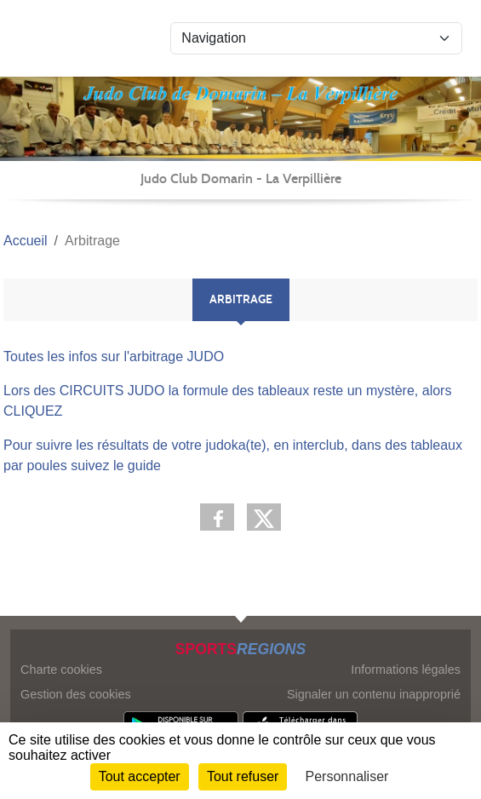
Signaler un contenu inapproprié (374, 694)
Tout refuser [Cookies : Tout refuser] (242, 776)
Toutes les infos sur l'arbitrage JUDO (113, 356)
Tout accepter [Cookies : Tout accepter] (139, 776)
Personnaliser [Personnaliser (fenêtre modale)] (347, 776)
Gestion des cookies (75, 694)
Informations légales (406, 669)
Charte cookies (61, 669)
